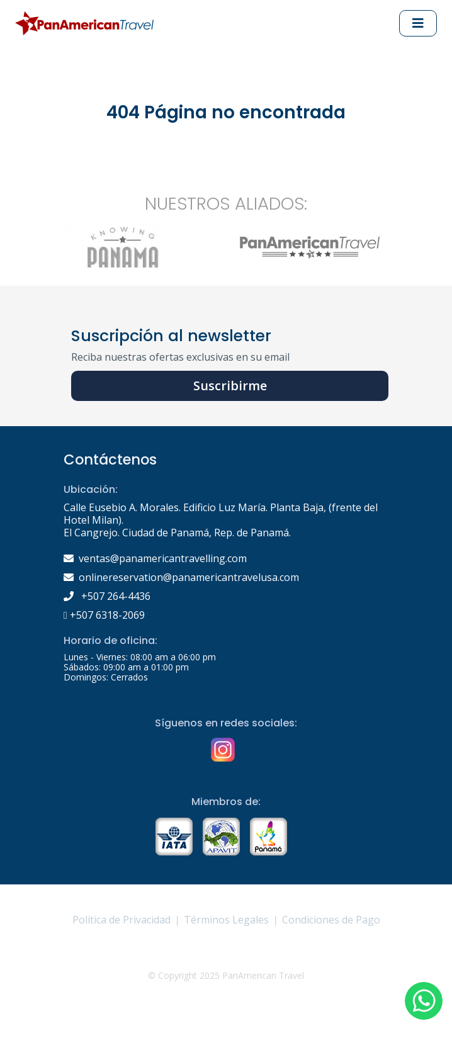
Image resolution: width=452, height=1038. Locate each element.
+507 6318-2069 (104, 615)
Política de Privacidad (121, 920)
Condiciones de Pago (331, 920)
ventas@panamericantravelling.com (163, 558)
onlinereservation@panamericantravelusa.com (189, 577)
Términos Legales (226, 920)
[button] (424, 1001)
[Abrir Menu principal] (418, 23)
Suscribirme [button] (230, 385)
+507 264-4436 (107, 596)
